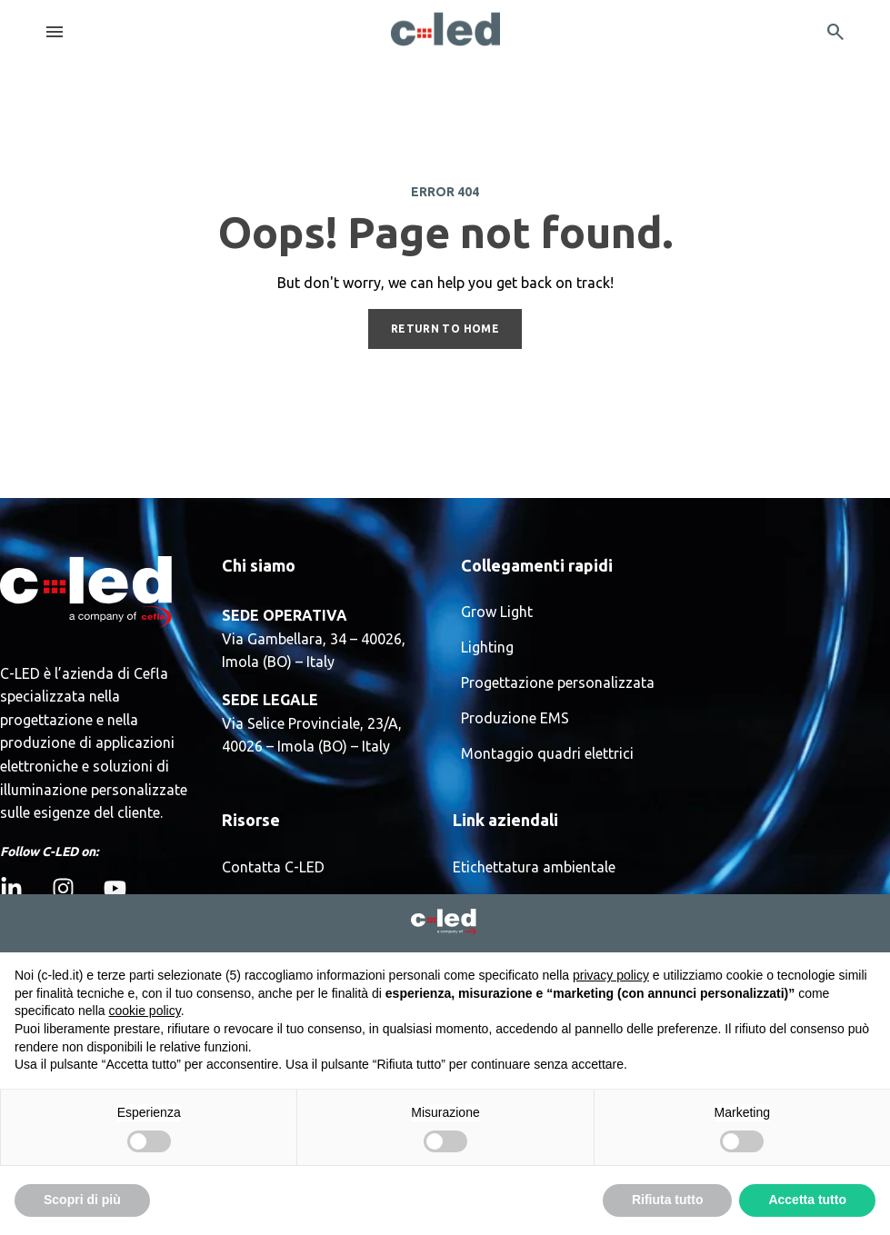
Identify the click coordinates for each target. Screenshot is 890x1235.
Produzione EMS (515, 718)
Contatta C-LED (273, 867)
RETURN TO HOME (445, 328)
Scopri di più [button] (82, 1199)
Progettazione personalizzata (558, 683)
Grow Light (497, 612)
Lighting (487, 647)
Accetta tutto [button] (807, 1199)
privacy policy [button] (611, 975)
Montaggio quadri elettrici (547, 754)
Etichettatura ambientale (534, 867)
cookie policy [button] (145, 1010)
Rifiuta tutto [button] (668, 1199)
